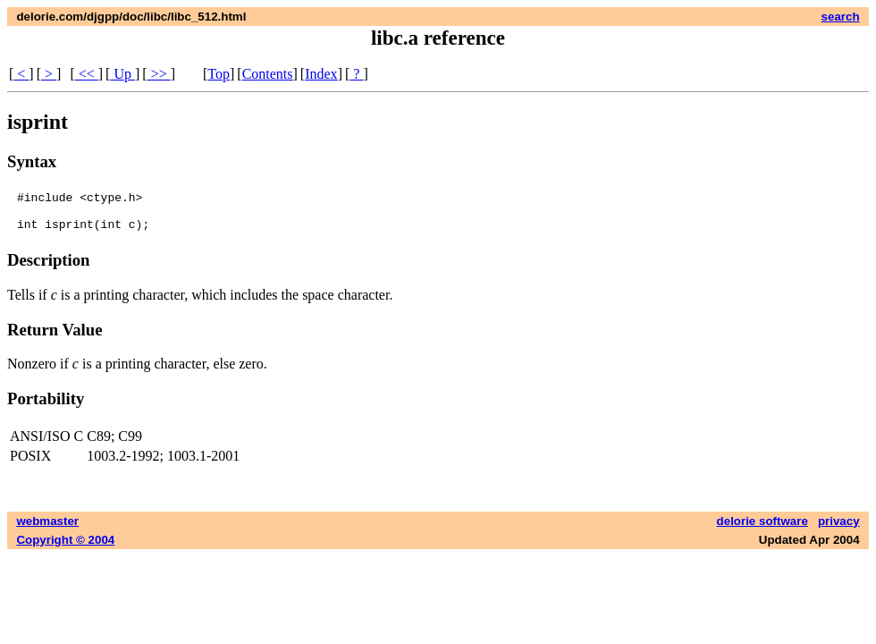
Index (321, 73)
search (840, 16)
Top (218, 73)
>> (159, 73)
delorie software (762, 529)
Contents (267, 73)
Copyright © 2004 (65, 548)
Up (122, 73)
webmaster (47, 529)
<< (86, 73)
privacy (839, 529)
